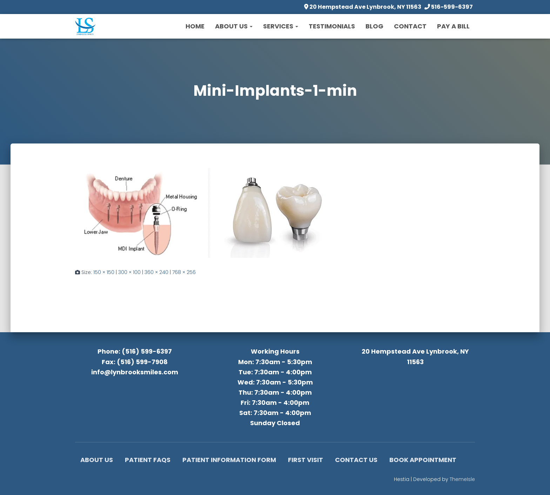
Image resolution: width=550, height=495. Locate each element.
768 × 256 (184, 272)
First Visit (305, 459)
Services (280, 26)
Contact (410, 26)
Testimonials (332, 26)
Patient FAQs (147, 459)
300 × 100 (129, 272)
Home (195, 26)
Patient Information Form (229, 459)
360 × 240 (156, 272)
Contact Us (356, 459)
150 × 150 (103, 272)
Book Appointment (422, 459)
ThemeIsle (462, 479)
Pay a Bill (453, 26)
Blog (374, 26)
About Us (234, 26)
